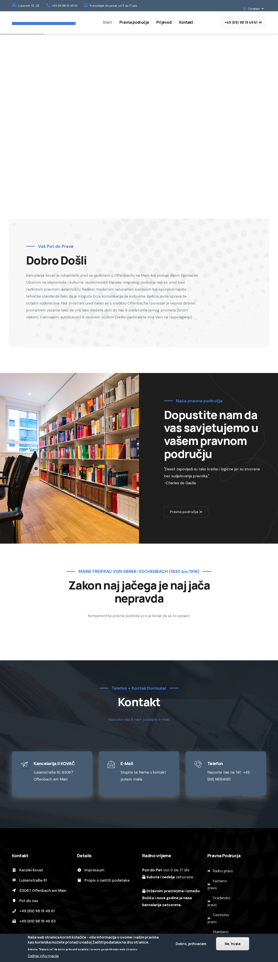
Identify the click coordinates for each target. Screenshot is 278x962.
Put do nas (25, 900)
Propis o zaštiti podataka (103, 880)
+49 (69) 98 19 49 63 (34, 921)
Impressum (90, 870)
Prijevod (164, 22)
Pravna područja (134, 22)
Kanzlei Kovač (27, 870)
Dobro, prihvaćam (191, 943)
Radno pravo (223, 871)
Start (107, 22)
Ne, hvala (232, 943)
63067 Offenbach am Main (39, 890)
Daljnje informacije (43, 956)
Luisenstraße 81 (29, 880)
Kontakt (186, 22)
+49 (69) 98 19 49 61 (33, 911)
